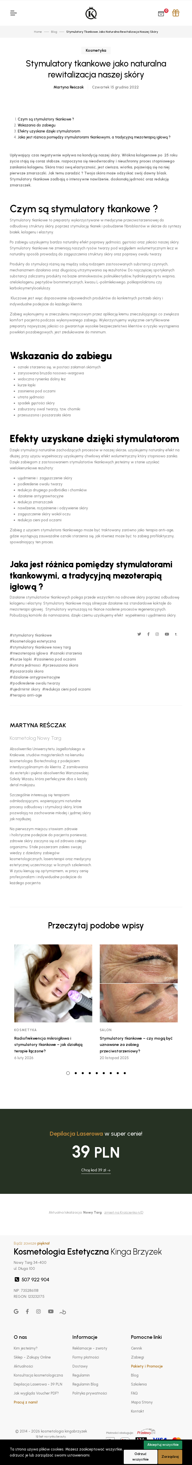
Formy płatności (85, 1357)
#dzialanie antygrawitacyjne (35, 677)
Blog (134, 1375)
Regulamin (81, 1375)
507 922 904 (31, 1280)
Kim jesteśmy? (26, 1348)
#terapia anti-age (26, 695)
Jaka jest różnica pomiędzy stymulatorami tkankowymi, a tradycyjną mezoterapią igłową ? (94, 137)
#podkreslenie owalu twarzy (35, 683)
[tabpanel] (53, 1004)
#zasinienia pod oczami (55, 659)
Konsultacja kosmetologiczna (38, 1375)
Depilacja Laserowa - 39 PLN (38, 1384)
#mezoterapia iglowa (29, 653)
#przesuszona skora (60, 665)
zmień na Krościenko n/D (123, 1212)
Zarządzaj (170, 1457)
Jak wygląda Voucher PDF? (36, 1393)
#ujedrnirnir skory (25, 689)
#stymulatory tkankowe (31, 635)
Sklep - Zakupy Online (32, 1357)
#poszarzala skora (27, 671)
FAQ (134, 1393)
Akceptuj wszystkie (163, 1445)
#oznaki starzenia (66, 653)
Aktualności (23, 1366)
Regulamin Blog (85, 1384)
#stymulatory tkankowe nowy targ (40, 647)
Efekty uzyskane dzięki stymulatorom (49, 131)
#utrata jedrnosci (25, 665)
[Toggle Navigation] (13, 12)
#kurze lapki (21, 659)
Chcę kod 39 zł (96, 1170)
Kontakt (137, 1411)
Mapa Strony (142, 1402)
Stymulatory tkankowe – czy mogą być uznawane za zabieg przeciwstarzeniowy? (136, 1044)
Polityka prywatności (89, 1393)
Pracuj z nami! (26, 1402)
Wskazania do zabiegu (37, 125)
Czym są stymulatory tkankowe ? (46, 119)
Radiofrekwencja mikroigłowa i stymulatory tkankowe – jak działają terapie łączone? (48, 1044)
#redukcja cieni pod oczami (66, 689)
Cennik (136, 1348)
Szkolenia (139, 1384)
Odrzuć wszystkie (140, 1457)
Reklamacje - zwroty (89, 1348)
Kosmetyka (96, 50)
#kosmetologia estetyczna (33, 641)
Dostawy (80, 1366)
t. (176, 634)
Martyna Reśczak (69, 87)
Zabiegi (137, 1357)
